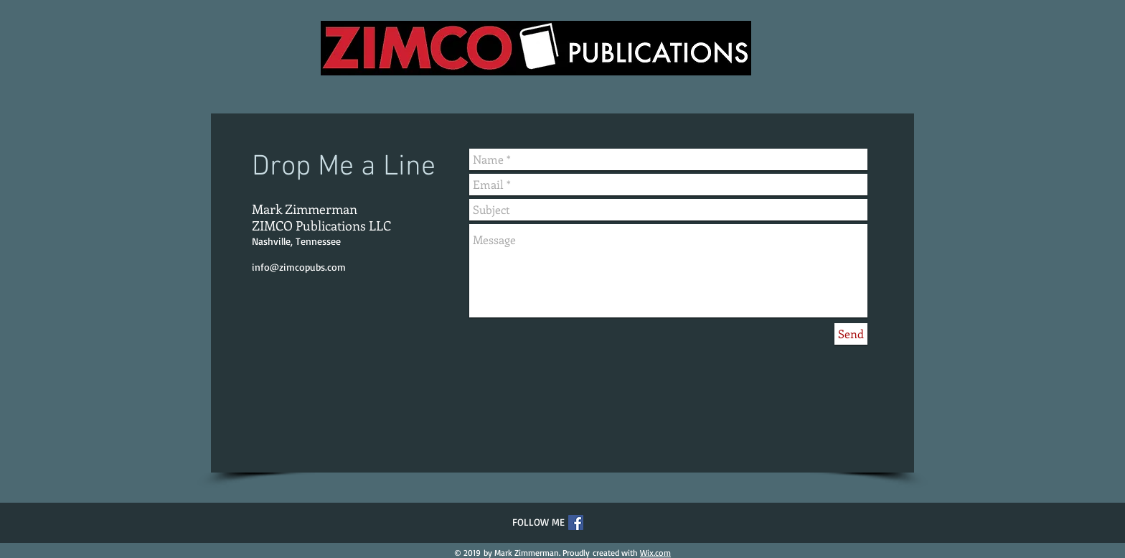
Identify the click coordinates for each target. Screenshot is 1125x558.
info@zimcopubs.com (299, 267)
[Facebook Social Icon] (575, 522)
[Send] (850, 334)
